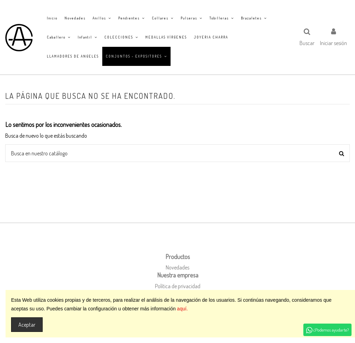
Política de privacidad (177, 286)
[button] (102, 18)
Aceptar (26, 324)
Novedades (177, 267)
